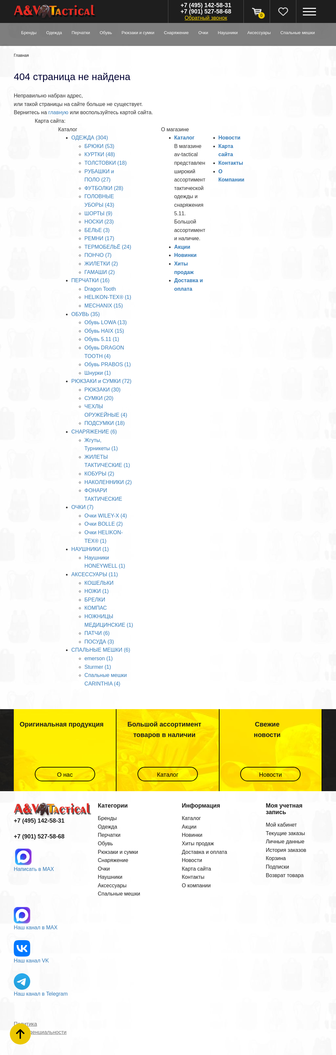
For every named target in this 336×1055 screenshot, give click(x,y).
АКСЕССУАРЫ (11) (94, 574)
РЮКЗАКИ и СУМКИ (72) (101, 381)
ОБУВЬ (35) (85, 314)
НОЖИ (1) (96, 591)
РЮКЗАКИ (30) (102, 389)
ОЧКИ (203, 32)
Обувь (105, 843)
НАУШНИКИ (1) (90, 549)
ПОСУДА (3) (99, 641)
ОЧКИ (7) (82, 507)
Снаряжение (113, 860)
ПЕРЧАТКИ (81, 32)
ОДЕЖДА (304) (89, 137)
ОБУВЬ (106, 32)
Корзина (276, 858)
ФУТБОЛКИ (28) (103, 188)
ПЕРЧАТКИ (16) (90, 280)
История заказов (286, 850)
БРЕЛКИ (94, 599)
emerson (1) (98, 658)
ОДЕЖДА (54, 32)
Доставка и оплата (204, 852)
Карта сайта (196, 869)
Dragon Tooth (100, 289)
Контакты (231, 163)
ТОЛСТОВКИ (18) (105, 163)
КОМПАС (95, 608)
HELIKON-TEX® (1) (107, 297)
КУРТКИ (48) (99, 154)
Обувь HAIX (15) (104, 331)
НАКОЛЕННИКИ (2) (108, 482)
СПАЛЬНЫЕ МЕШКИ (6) (100, 650)
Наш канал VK (31, 960)
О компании (196, 885)
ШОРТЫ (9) (98, 213)
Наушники (110, 877)
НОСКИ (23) (99, 221)
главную (58, 112)
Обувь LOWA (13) (105, 322)
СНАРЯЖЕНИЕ (176, 32)
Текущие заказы (285, 833)
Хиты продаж (198, 843)
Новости (230, 137)
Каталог (184, 137)
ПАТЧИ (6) (97, 633)
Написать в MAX (34, 869)
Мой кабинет (281, 825)
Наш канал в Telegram (41, 994)
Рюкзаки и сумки (118, 852)
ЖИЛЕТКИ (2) (101, 263)
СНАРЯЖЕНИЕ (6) (94, 431)
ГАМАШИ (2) (99, 272)
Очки (104, 869)
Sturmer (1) (97, 667)
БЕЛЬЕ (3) (97, 230)
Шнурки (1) (97, 373)
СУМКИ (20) (98, 398)
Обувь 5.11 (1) (101, 339)
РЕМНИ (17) (99, 238)
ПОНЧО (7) (98, 255)
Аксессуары (112, 885)
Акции (182, 247)
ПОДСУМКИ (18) (104, 423)
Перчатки (109, 835)
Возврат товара (285, 875)
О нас (65, 774)
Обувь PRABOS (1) (107, 364)
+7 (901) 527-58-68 (205, 12)
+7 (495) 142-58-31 (205, 5)
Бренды (28, 32)
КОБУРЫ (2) (99, 473)
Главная (21, 55)
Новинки (185, 255)
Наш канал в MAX (35, 927)
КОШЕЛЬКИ (99, 583)
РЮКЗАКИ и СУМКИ (138, 32)
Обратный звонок (206, 18)
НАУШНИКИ (228, 32)
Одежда (107, 827)
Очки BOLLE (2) (103, 524)
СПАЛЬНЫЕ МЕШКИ (298, 32)
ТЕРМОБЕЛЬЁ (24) (107, 247)
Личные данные (285, 841)
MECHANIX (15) (103, 305)
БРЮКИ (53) (99, 146)
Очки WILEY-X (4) (105, 515)
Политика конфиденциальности (40, 1028)
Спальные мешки (119, 894)
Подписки (277, 867)
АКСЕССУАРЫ (259, 32)
